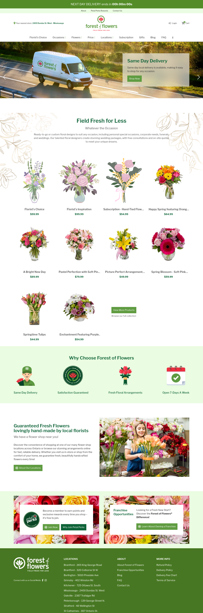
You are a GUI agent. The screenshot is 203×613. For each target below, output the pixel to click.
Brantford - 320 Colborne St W (81, 570)
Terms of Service (165, 580)
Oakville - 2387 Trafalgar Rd (79, 595)
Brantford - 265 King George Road (83, 565)
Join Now (51, 527)
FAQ (163, 37)
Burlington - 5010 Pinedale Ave (81, 575)
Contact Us (117, 11)
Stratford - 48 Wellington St (79, 605)
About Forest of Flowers (130, 565)
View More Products (124, 310)
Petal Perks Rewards (99, 11)
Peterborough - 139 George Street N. (84, 600)
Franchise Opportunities (130, 570)
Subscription (126, 37)
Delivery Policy (164, 570)
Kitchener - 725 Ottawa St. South (82, 585)
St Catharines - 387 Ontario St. (81, 611)
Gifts (142, 37)
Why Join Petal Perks (74, 527)
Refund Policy (164, 565)
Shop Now (134, 78)
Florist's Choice (38, 37)
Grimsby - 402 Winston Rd (78, 580)
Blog (153, 37)
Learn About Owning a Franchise (157, 526)
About (83, 11)
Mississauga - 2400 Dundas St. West (84, 590)
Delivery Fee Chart (166, 575)
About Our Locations (28, 468)
